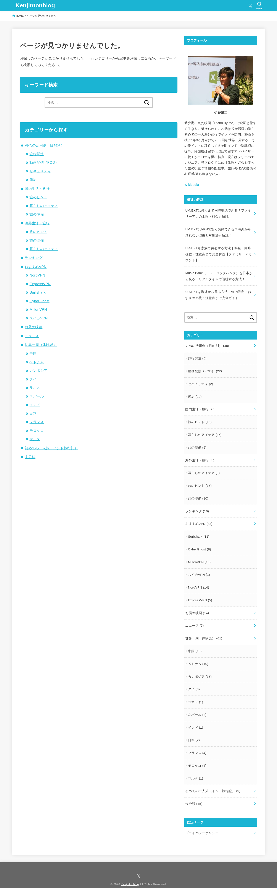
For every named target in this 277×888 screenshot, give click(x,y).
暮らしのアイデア (43, 206)
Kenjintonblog (35, 5)
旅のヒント (38, 197)
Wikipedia (191, 184)
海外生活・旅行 (37, 223)
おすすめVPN (36, 267)
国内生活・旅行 (37, 189)
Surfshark (37, 292)
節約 (33, 179)
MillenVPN (38, 309)
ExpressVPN (39, 284)
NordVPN (37, 275)
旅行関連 (36, 154)
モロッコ (36, 430)
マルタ (34, 439)
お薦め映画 (33, 327)
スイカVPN (38, 318)
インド (34, 405)
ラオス (34, 388)
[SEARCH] (259, 5)
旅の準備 (36, 214)
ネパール (36, 396)
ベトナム (36, 362)
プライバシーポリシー (202, 826)
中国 (33, 353)
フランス (36, 422)
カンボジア (38, 370)
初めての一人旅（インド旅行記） (51, 448)
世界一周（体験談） (41, 345)
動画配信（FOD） (43, 162)
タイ (33, 379)
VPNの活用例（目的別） (44, 145)
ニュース (32, 336)
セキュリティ (40, 171)
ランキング (33, 258)
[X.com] (250, 6)
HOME (20, 16)
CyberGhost (39, 301)
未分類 (30, 457)
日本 (33, 413)
